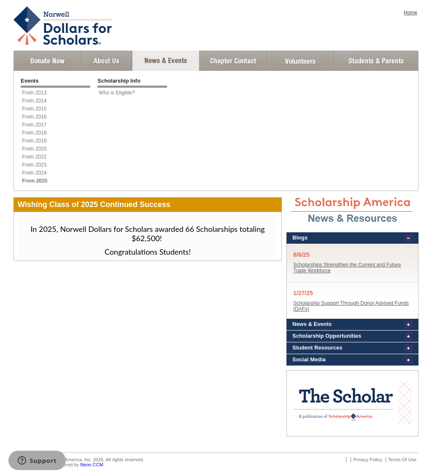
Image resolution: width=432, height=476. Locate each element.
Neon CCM (91, 464)
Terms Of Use (402, 459)
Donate (47, 61)
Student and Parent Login (376, 61)
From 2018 (34, 133)
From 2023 (34, 165)
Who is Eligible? (117, 93)
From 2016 (34, 117)
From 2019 (34, 141)
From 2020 (34, 149)
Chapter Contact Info (233, 61)
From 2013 (34, 93)
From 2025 (34, 181)
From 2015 (34, 109)
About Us (106, 61)
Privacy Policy (367, 459)
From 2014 (34, 101)
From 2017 (34, 125)
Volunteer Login (300, 61)
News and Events (166, 61)
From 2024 (34, 173)
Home (410, 13)
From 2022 (34, 157)
